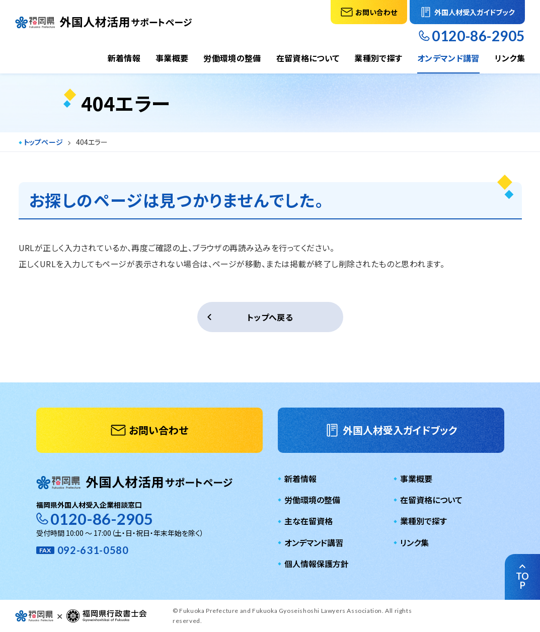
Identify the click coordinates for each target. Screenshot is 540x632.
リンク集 (510, 58)
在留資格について (308, 58)
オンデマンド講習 (448, 58)
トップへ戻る (270, 317)
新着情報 (124, 58)
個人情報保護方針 (316, 564)
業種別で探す (378, 58)
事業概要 (172, 58)
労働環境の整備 (232, 58)
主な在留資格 (308, 521)
